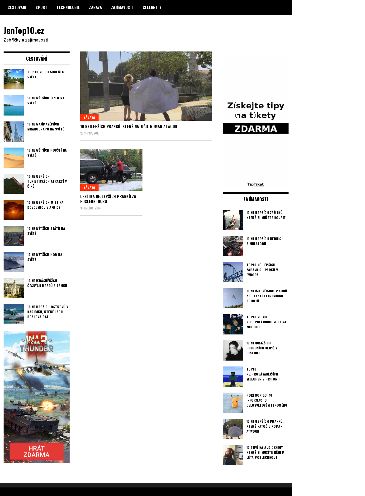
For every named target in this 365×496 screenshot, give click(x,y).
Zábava (95, 7)
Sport (41, 7)
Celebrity (152, 7)
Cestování (17, 7)
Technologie (68, 7)
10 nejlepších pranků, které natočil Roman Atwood (128, 126)
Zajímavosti (122, 7)
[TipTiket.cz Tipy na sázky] (256, 184)
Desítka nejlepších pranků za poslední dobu (108, 199)
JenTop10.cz (24, 30)
